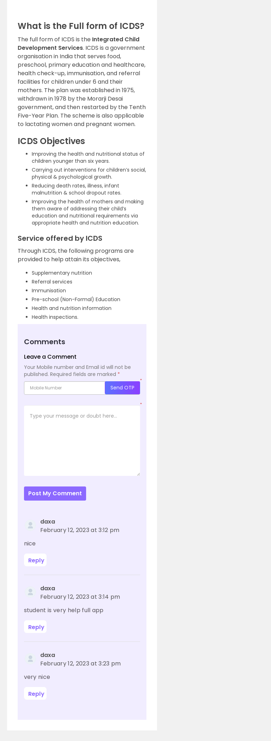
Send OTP (122, 387)
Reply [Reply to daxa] (36, 560)
